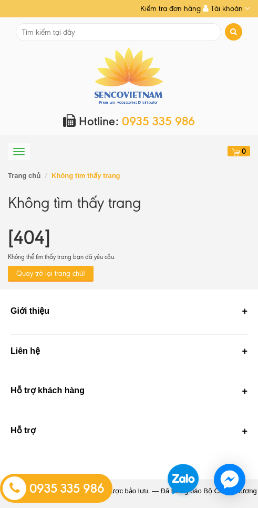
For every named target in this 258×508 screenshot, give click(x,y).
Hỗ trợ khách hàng (48, 390)
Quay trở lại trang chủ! (50, 273)
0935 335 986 (54, 488)
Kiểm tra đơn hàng (170, 8)
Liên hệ (25, 350)
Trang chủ (24, 176)
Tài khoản (226, 8)
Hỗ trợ (23, 430)
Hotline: (129, 121)
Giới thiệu (30, 310)
